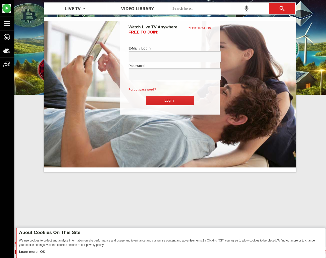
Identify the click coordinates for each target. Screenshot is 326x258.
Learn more (28, 252)
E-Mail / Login (170, 54)
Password (170, 72)
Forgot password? (142, 89)
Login (169, 100)
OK (42, 252)
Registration (199, 28)
